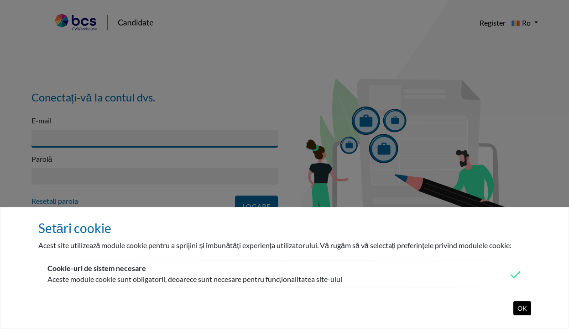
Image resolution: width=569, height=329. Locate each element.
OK (522, 308)
